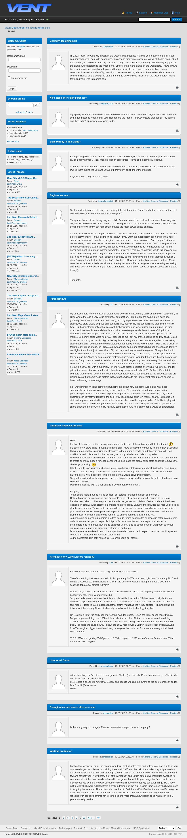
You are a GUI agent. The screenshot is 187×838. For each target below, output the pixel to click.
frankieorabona (106, 666)
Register (40, 19)
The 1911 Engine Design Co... (23, 295)
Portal (128, 12)
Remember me (17, 78)
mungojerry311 (106, 103)
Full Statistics (13, 141)
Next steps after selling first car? (68, 97)
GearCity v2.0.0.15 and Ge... (22, 178)
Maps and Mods (21, 279)
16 (84, 818)
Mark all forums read (121, 828)
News (16, 181)
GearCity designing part (63, 41)
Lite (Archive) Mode (99, 828)
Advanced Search (24, 112)
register (21, 47)
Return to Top (80, 828)
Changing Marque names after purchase (72, 707)
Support (17, 201)
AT (111, 304)
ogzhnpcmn (22, 223)
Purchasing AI (58, 298)
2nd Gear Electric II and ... (21, 236)
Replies (173, 47)
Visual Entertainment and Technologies (53, 828)
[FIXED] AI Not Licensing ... (22, 256)
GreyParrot (108, 47)
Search (143, 12)
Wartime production (61, 751)
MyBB (19, 834)
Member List (161, 12)
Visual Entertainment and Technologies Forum (27, 28)
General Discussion (22, 338)
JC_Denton (22, 203)
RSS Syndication (141, 828)
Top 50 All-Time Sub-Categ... (23, 197)
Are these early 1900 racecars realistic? (72, 556)
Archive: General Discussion (155, 47)
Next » (91, 818)
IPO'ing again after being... (22, 334)
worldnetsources (30, 130)
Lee (111, 562)
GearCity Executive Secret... (23, 276)
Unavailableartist (105, 201)
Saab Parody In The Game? (65, 141)
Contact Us (25, 828)
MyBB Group (41, 834)
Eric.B (19, 184)
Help (177, 12)
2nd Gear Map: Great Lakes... (23, 315)
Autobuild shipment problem (66, 425)
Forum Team (12, 828)
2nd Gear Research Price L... (23, 217)
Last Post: (11, 184)
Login (29, 19)
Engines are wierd (60, 195)
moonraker (108, 713)
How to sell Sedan (60, 660)
